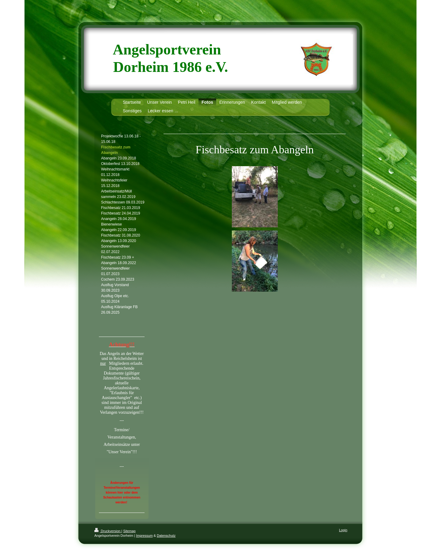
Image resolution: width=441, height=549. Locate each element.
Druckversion (107, 531)
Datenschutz (166, 535)
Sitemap (129, 531)
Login (343, 530)
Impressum (144, 535)
